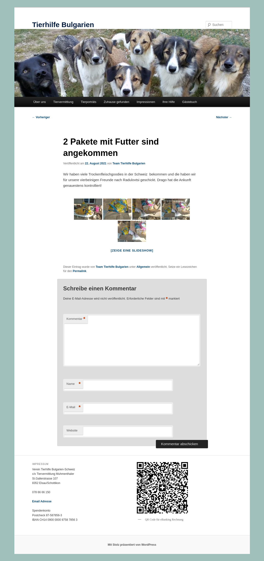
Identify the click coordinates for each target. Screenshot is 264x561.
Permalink (79, 271)
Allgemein (143, 266)
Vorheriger (41, 117)
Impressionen (146, 102)
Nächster (224, 117)
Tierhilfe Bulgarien (63, 24)
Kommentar (75, 319)
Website (71, 430)
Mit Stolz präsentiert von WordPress (132, 544)
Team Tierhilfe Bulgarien (129, 163)
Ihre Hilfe (168, 102)
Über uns (39, 102)
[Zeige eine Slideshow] (132, 250)
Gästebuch (189, 102)
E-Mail (73, 407)
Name (73, 384)
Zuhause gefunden (116, 102)
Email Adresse (42, 501)
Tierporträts (88, 102)
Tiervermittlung (63, 102)
